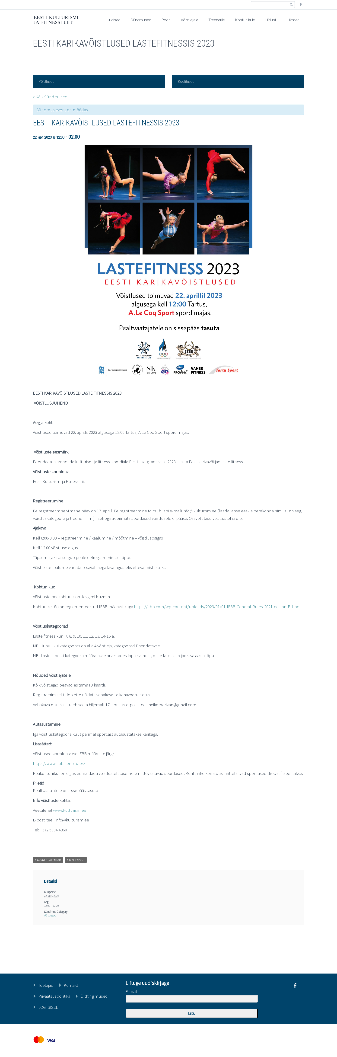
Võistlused (46, 81)
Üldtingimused (94, 996)
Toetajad (46, 985)
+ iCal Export (76, 860)
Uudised (113, 20)
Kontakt (71, 985)
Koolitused (186, 81)
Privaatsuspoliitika (54, 996)
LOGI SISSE (48, 1007)
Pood (166, 20)
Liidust (270, 20)
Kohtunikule (245, 20)
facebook (300, 4)
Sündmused (140, 20)
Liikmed (292, 20)
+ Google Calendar (48, 860)
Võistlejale (189, 20)
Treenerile (216, 20)
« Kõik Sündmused (50, 96)
